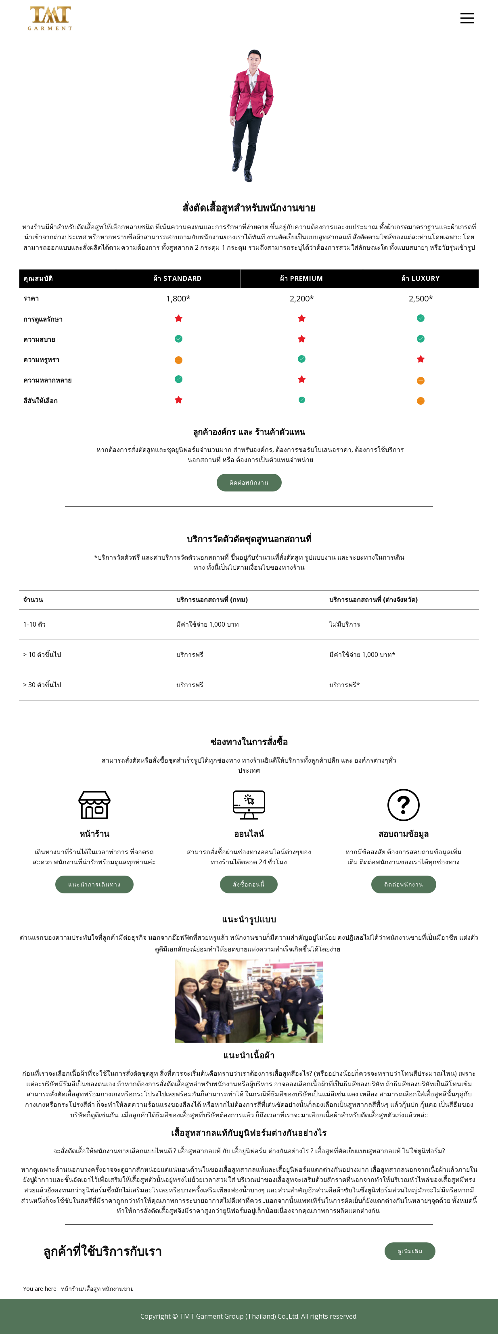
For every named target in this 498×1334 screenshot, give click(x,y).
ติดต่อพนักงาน (249, 482)
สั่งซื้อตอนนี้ (249, 884)
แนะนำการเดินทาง (94, 884)
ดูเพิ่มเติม (410, 1251)
